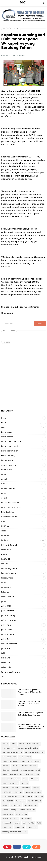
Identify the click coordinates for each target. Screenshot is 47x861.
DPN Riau (5, 526)
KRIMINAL (5, 564)
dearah (4, 498)
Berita (3, 427)
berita (3, 422)
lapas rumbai (7, 578)
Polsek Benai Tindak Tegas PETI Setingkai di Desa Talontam (30, 714)
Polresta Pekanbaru (9, 644)
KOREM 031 (5, 559)
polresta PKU (6, 648)
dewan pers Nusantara (11, 507)
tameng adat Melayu (10, 672)
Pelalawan (5, 592)
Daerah (4, 484)
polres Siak (5, 639)
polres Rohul (6, 629)
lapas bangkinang (9, 568)
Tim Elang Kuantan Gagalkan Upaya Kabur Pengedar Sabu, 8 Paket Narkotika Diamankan (31, 726)
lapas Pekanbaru (8, 573)
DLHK (3, 521)
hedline (4, 540)
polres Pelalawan (8, 620)
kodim (4, 554)
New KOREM (6, 587)
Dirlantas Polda (7, 512)
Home (4, 29)
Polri (3, 653)
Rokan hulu (6, 667)
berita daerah (7, 432)
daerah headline (8, 488)
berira (3, 418)
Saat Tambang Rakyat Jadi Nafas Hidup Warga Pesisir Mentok (29, 703)
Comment (21, 55)
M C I (23, 857)
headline (5, 535)
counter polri (6, 469)
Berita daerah (7, 437)
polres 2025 (6, 606)
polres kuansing (8, 615)
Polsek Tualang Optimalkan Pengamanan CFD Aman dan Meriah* (30, 692)
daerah (4, 479)
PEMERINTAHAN (7, 596)
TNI (2, 676)
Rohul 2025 (6, 658)
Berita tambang (8, 455)
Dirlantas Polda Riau (9, 516)
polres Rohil (6, 625)
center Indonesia (8, 465)
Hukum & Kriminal (9, 545)
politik (3, 601)
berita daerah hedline (10, 446)
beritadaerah (7, 460)
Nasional (5, 582)
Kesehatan (6, 549)
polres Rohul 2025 (8, 634)
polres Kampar (7, 611)
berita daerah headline (11, 441)
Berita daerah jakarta (10, 451)
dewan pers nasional (10, 502)
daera (3, 474)
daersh (4, 493)
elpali (3, 531)
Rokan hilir (5, 662)
